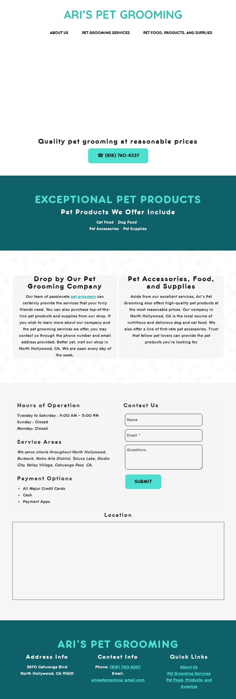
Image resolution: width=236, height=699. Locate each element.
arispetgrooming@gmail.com (118, 680)
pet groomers (83, 296)
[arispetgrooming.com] (123, 15)
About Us (189, 667)
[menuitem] (59, 33)
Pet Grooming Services (189, 673)
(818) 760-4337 (125, 667)
